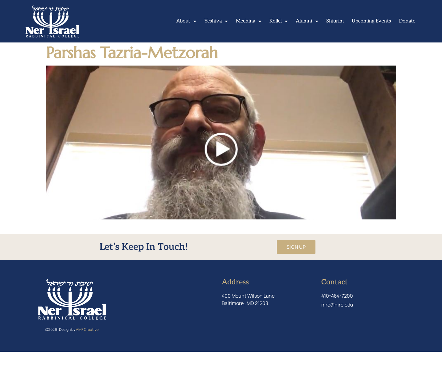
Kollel (278, 21)
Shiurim (335, 21)
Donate (407, 21)
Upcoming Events (371, 21)
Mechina (248, 21)
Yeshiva (216, 21)
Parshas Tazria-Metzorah (132, 77)
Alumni (307, 21)
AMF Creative (87, 354)
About (186, 21)
